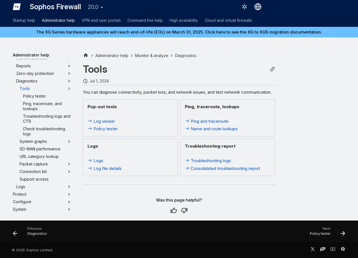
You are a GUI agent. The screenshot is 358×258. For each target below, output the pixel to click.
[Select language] (257, 6)
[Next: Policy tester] (326, 233)
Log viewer (101, 121)
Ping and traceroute (207, 121)
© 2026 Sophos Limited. (32, 250)
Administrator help (58, 20)
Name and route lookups (211, 128)
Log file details (105, 168)
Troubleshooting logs (208, 160)
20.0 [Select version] (93, 7)
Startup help (24, 20)
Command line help (145, 20)
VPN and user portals (101, 20)
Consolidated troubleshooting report (222, 168)
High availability (183, 20)
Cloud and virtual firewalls (228, 20)
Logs (95, 160)
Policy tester (103, 128)
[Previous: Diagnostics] (31, 233)
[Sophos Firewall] (17, 6)
